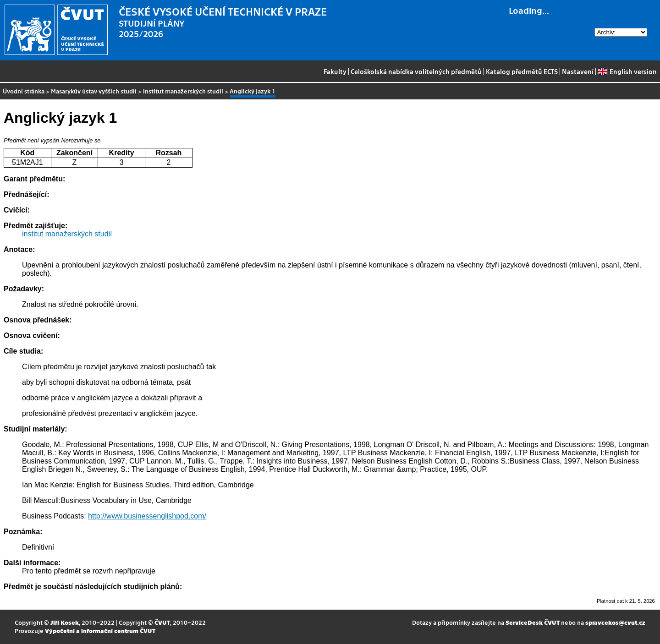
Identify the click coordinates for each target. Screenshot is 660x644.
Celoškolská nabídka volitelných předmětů (416, 71)
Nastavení (578, 71)
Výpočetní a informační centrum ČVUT (100, 630)
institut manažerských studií (183, 90)
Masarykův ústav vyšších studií (94, 90)
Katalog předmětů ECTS (522, 71)
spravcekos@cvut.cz (615, 622)
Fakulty (335, 71)
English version (627, 71)
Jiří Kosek (64, 622)
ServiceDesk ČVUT (533, 622)
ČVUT (162, 622)
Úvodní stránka (23, 90)
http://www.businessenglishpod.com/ (147, 516)
